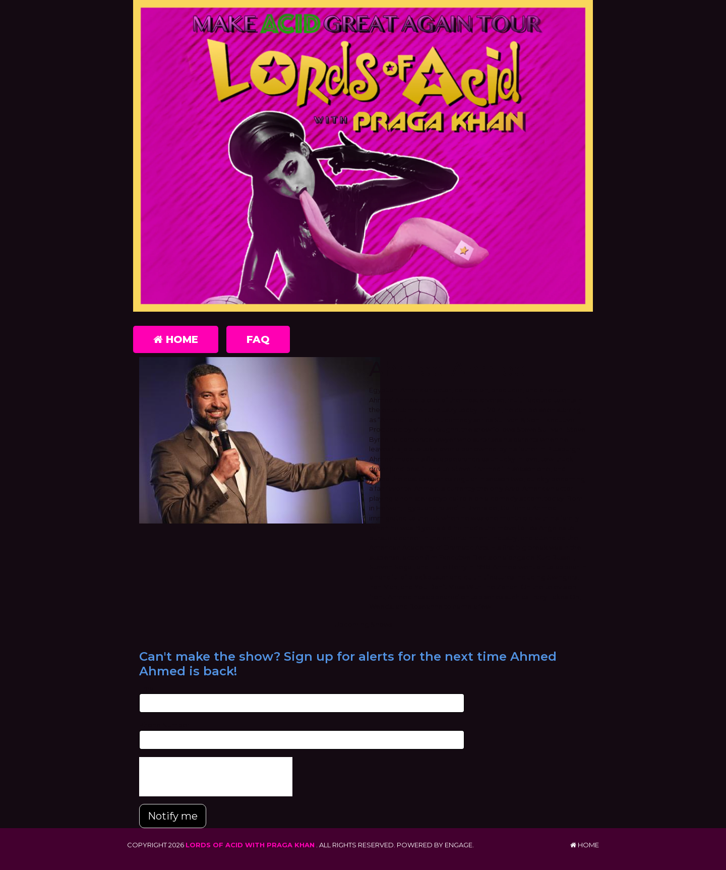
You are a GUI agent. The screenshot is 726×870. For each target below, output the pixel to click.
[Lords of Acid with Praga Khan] (363, 156)
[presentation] (215, 776)
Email (148, 688)
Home (175, 339)
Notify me (173, 816)
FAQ (258, 339)
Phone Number (164, 725)
